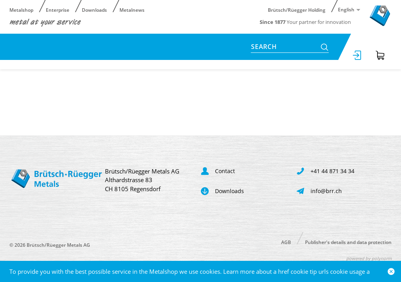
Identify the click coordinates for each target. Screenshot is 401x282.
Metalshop (21, 10)
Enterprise (57, 10)
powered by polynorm (369, 258)
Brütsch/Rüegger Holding (296, 10)
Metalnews (132, 10)
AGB (286, 242)
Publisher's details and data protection (348, 242)
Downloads (94, 10)
